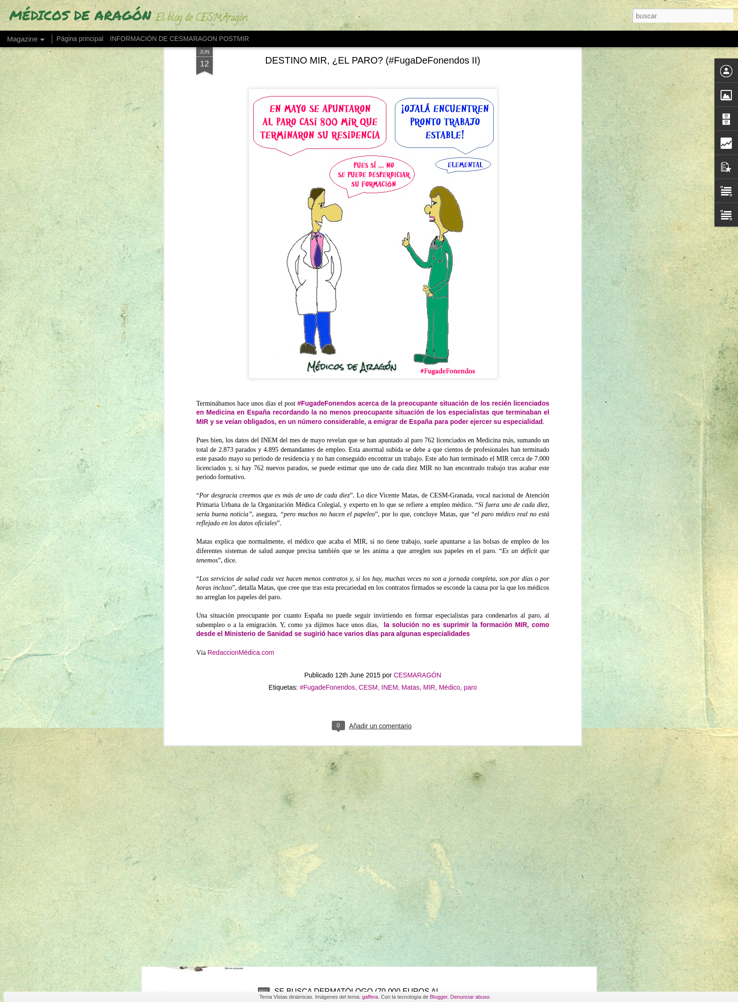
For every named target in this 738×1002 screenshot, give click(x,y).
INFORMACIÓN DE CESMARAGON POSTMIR (179, 38)
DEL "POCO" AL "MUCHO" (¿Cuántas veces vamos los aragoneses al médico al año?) (361, 782)
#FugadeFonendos (327, 468)
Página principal (80, 38)
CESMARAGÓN (417, 456)
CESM (368, 468)
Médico (449, 468)
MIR (429, 468)
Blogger (438, 997)
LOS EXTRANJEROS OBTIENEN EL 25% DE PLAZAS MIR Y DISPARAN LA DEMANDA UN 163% (362, 675)
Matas (410, 468)
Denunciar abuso (469, 997)
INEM (389, 468)
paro (470, 468)
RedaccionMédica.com (241, 433)
